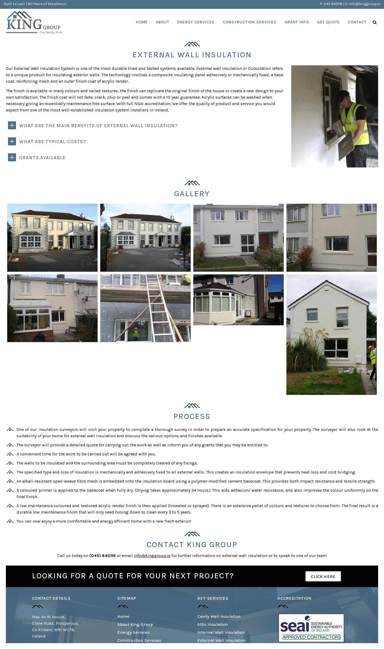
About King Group (135, 624)
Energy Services (133, 632)
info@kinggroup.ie (364, 4)
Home (123, 616)
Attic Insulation (212, 624)
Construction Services (139, 640)
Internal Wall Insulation (221, 632)
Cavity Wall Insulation (219, 616)
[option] (311, 628)
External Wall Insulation (221, 640)
